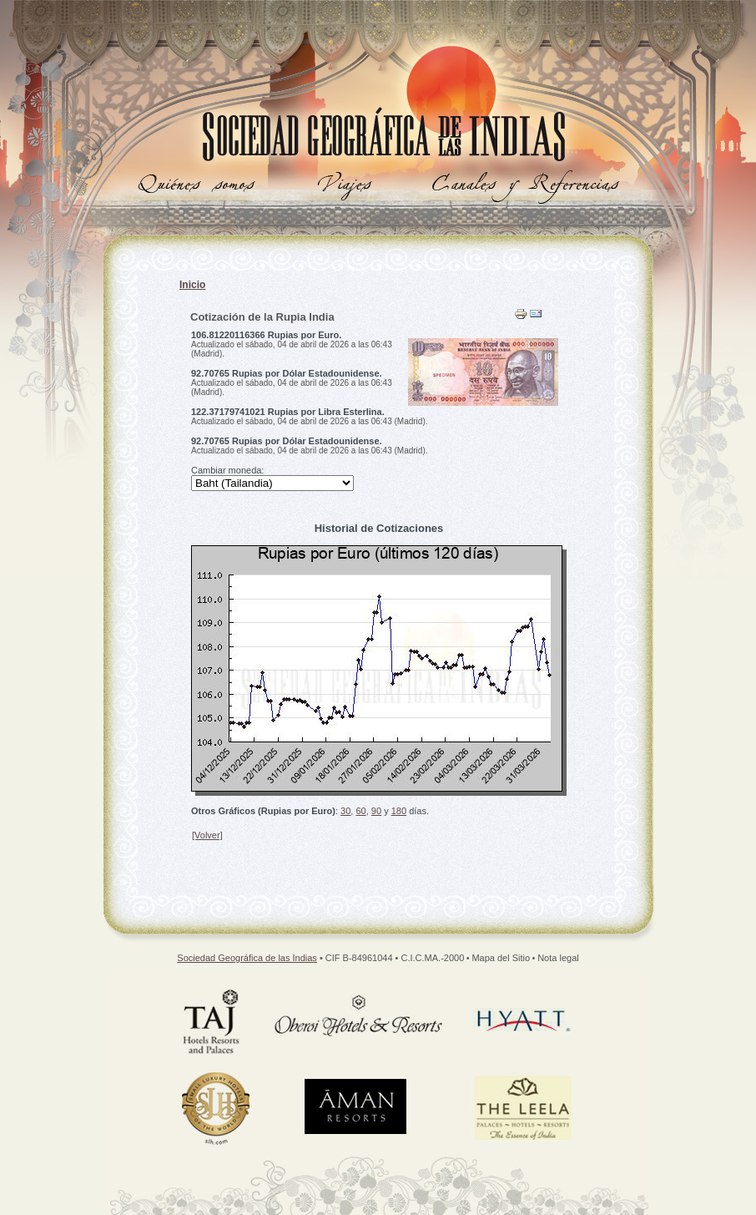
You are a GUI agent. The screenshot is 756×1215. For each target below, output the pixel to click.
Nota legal (558, 958)
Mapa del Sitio (500, 958)
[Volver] (207, 835)
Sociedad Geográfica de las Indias (247, 958)
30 (345, 811)
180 (398, 811)
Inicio (192, 285)
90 (376, 811)
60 (360, 811)
